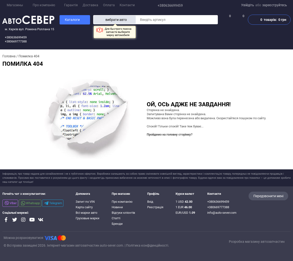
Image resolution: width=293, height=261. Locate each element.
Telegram (53, 203)
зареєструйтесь (274, 5)
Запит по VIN (85, 201)
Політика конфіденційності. (147, 245)
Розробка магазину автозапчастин (257, 241)
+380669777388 (218, 207)
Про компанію (46, 5)
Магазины (13, 5)
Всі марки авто (86, 212)
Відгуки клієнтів (123, 212)
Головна (9, 56)
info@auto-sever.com (221, 212)
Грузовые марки (87, 218)
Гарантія (71, 5)
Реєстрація (155, 207)
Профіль (153, 194)
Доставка (90, 5)
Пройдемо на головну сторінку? (169, 134)
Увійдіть (247, 5)
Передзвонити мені (268, 196)
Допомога (83, 194)
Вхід (150, 201)
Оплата (109, 5)
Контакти (127, 5)
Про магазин (121, 194)
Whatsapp (30, 203)
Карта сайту (84, 207)
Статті (116, 218)
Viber (11, 203)
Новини (117, 207)
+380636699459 (172, 5)
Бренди (117, 223)
